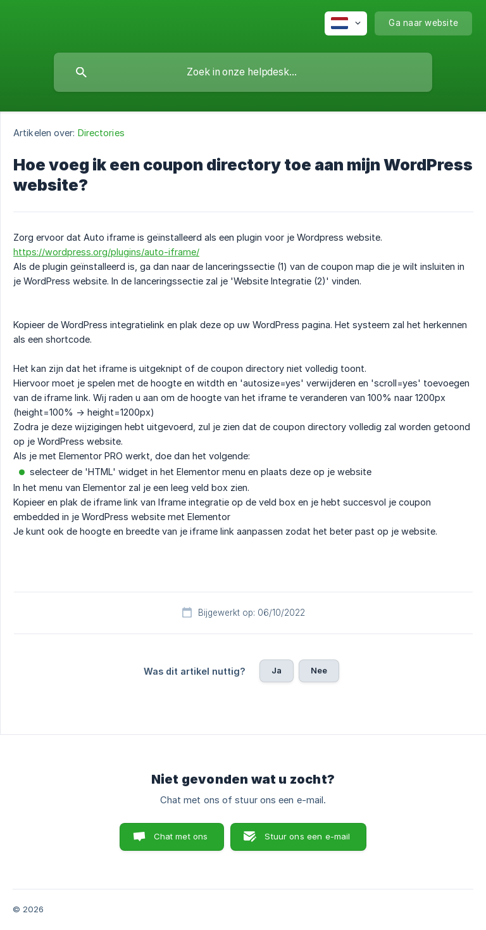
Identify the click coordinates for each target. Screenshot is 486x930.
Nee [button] (319, 670)
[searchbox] (243, 72)
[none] (346, 23)
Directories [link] (101, 132)
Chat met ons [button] (181, 836)
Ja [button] (276, 670)
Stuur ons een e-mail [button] (307, 836)
